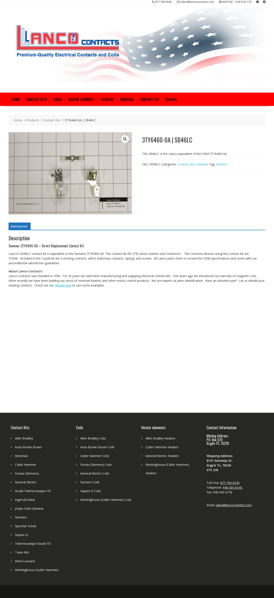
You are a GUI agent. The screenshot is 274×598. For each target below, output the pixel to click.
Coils (58, 99)
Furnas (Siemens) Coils (96, 465)
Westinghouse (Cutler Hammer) (37, 570)
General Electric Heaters (162, 456)
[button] (125, 139)
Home (16, 99)
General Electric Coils (94, 473)
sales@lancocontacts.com (234, 505)
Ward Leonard (25, 561)
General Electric (25, 482)
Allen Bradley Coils (93, 438)
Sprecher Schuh (25, 526)
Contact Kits (36, 99)
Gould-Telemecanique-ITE (33, 491)
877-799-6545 (230, 483)
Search (171, 99)
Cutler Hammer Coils (94, 456)
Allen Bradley (24, 438)
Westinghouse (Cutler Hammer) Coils (105, 500)
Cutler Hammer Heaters (162, 447)
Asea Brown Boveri (28, 447)
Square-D (21, 535)
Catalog (107, 99)
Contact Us (149, 99)
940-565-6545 (233, 487)
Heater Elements (81, 99)
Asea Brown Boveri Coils (97, 447)
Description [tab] (19, 226)
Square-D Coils (90, 491)
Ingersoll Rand (25, 500)
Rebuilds (127, 99)
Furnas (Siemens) (27, 473)
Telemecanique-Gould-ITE (33, 544)
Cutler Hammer (25, 465)
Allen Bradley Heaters (160, 438)
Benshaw (21, 456)
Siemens (202, 164)
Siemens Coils (90, 482)
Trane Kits (22, 552)
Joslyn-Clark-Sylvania (29, 508)
